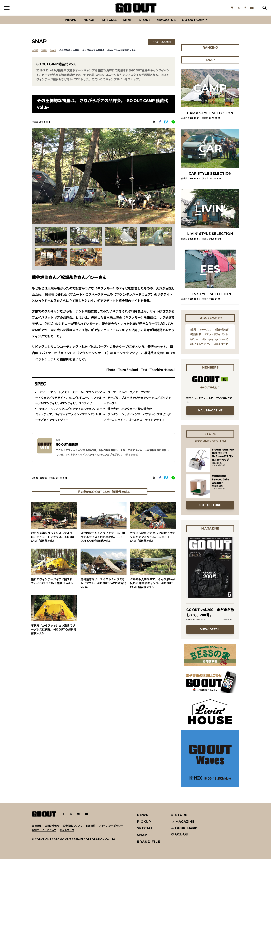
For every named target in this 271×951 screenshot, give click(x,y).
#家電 (193, 421)
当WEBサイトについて (44, 922)
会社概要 (36, 917)
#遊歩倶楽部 (221, 421)
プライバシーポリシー (111, 917)
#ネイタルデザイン (200, 436)
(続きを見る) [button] (131, 454)
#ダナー (194, 431)
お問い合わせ (52, 917)
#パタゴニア (221, 436)
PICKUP (89, 20)
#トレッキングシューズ (215, 431)
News (70, 20)
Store (145, 20)
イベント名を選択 (161, 42)
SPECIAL (109, 20)
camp (53, 50)
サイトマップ (67, 922)
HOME (35, 50)
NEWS (143, 907)
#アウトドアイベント (216, 426)
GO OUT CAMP (194, 20)
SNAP (128, 20)
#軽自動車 (195, 426)
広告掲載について (72, 917)
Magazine (166, 20)
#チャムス (205, 421)
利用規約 (90, 917)
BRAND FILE (148, 934)
